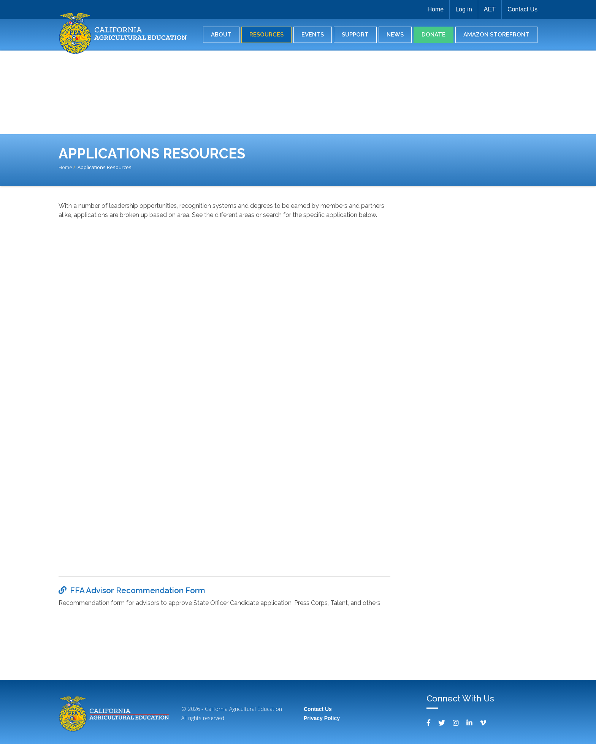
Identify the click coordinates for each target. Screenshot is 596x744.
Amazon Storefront (496, 34)
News (395, 34)
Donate (433, 34)
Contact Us (522, 9)
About (221, 34)
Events (312, 34)
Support (355, 34)
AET (490, 9)
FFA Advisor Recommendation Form (137, 590)
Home (435, 9)
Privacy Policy (322, 718)
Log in (463, 9)
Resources (266, 34)
